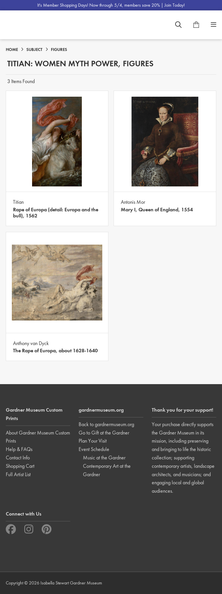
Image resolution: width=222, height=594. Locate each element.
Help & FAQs (19, 449)
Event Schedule (94, 449)
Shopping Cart (20, 466)
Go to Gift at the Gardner (104, 432)
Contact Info (18, 457)
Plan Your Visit (93, 440)
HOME (12, 49)
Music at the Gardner (104, 457)
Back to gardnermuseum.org (106, 424)
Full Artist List (18, 474)
